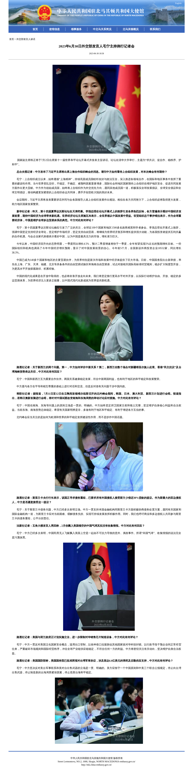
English (178, 3)
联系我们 (155, 29)
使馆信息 (54, 29)
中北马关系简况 (102, 29)
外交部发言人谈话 (25, 39)
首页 (35, 29)
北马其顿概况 (131, 29)
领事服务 (76, 29)
